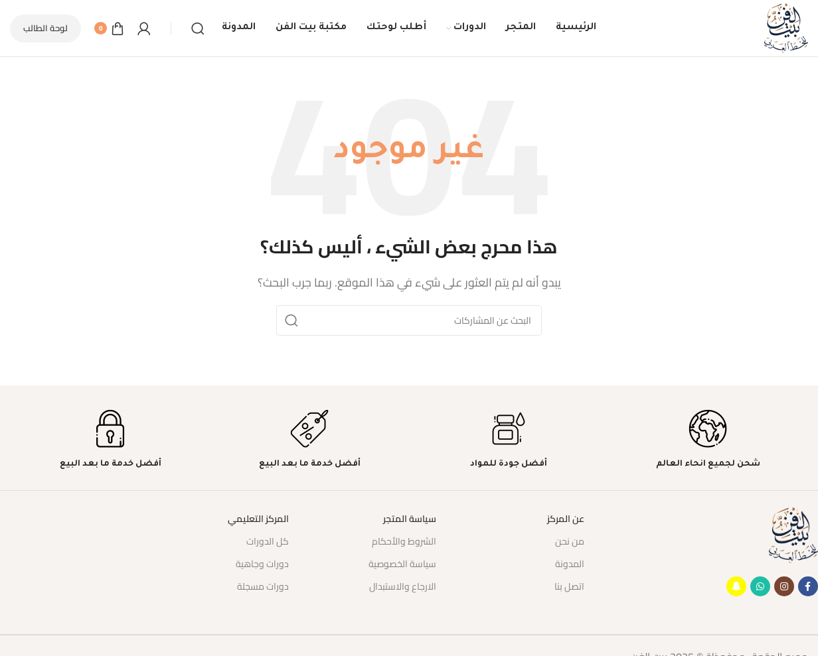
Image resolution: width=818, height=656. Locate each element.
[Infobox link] (708, 439)
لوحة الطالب (45, 28)
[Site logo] (786, 27)
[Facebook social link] (808, 586)
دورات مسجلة (263, 586)
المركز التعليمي (258, 518)
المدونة (569, 563)
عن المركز (565, 518)
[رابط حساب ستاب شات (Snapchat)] (736, 586)
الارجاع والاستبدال (402, 586)
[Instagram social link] (784, 586)
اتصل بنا (569, 586)
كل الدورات (267, 541)
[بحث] (198, 28)
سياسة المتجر (409, 518)
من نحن (569, 541)
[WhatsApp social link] (760, 586)
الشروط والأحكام (404, 541)
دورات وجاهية (262, 563)
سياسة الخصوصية (402, 563)
